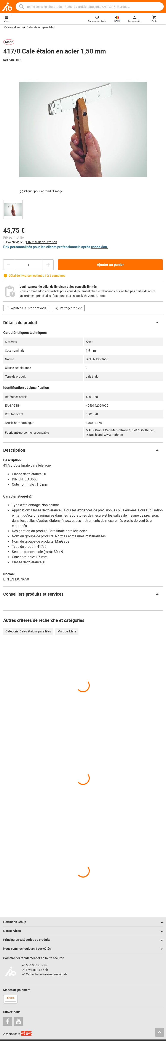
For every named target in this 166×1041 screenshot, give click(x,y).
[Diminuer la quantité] (8, 264)
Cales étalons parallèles (40, 27)
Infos (102, 295)
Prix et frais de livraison (41, 242)
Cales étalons (12, 27)
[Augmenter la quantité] (48, 264)
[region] (83, 209)
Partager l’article (68, 308)
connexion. (99, 247)
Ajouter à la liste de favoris (26, 308)
